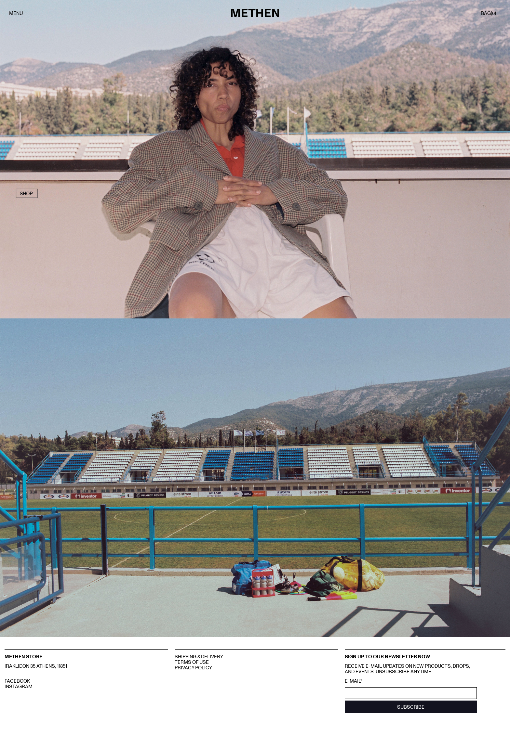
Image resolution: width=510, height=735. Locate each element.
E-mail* (353, 681)
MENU (16, 12)
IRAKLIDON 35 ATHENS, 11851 (36, 665)
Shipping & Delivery (199, 656)
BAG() (488, 12)
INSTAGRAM (19, 686)
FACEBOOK (17, 680)
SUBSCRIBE (410, 706)
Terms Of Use (192, 661)
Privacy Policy (193, 667)
